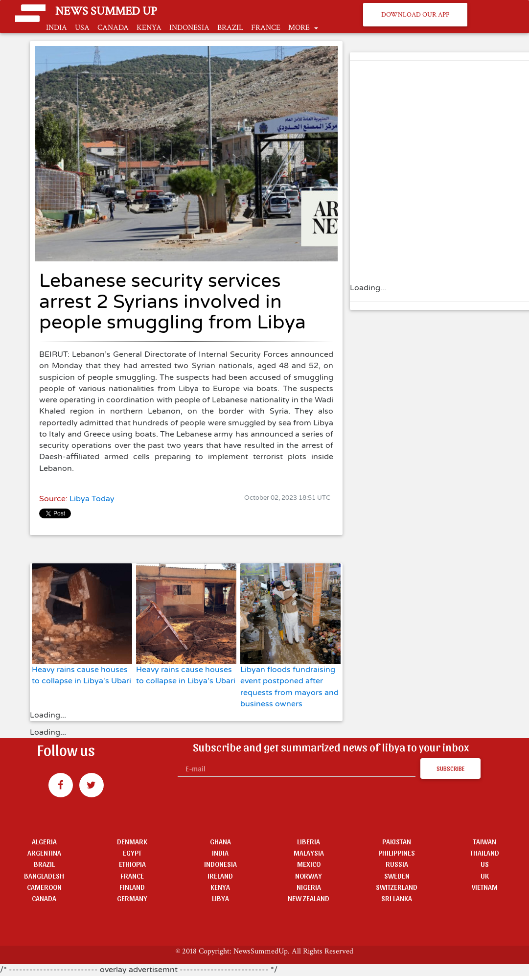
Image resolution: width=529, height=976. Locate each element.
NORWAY (308, 875)
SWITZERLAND (396, 886)
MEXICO (309, 863)
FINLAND (132, 886)
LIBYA (220, 898)
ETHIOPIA (132, 863)
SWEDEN (397, 875)
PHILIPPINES (396, 852)
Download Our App (415, 14)
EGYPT (132, 852)
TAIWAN (484, 841)
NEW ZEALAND (308, 898)
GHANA (220, 841)
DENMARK (132, 841)
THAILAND (484, 852)
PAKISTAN (396, 841)
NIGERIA (309, 886)
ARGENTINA (44, 852)
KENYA (149, 27)
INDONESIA (189, 27)
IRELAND (220, 875)
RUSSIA (397, 863)
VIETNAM (485, 886)
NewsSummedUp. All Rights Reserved (293, 951)
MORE (300, 27)
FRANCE (265, 27)
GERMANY (132, 898)
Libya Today (92, 498)
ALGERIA (44, 841)
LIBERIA (308, 841)
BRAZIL (230, 27)
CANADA (113, 27)
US (485, 863)
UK (485, 875)
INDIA (56, 27)
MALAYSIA (309, 852)
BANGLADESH (44, 875)
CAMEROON (44, 886)
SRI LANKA (396, 898)
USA (82, 27)
